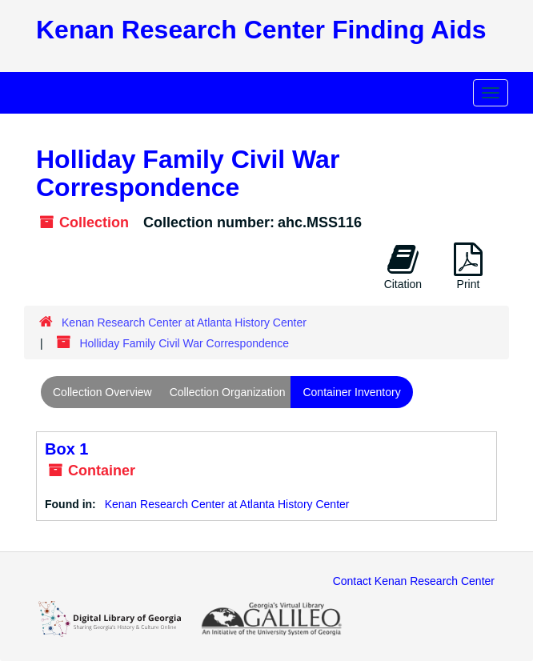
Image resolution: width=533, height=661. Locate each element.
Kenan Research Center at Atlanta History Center (184, 322)
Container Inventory (351, 392)
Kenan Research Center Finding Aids (261, 29)
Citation (403, 266)
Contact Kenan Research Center (414, 581)
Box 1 (66, 449)
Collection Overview (102, 392)
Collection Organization (228, 392)
